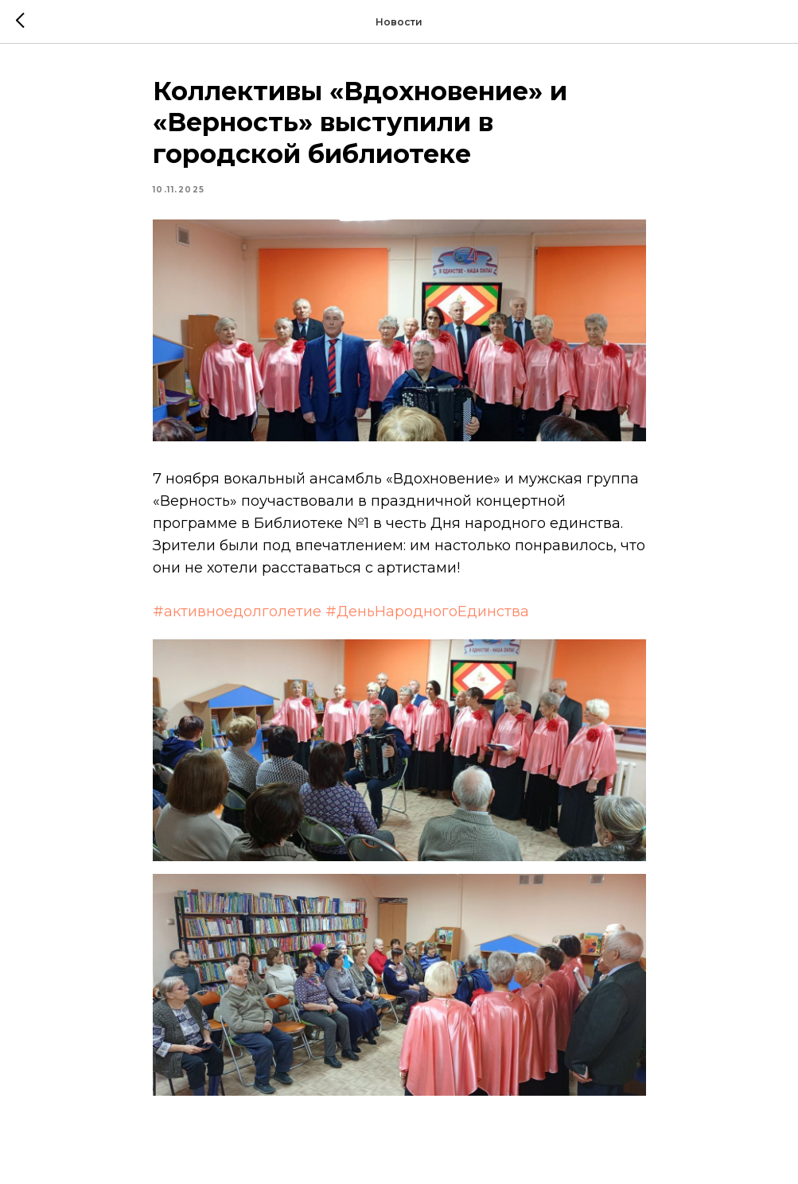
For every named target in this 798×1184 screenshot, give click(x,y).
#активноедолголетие (237, 611)
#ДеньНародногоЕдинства (427, 611)
